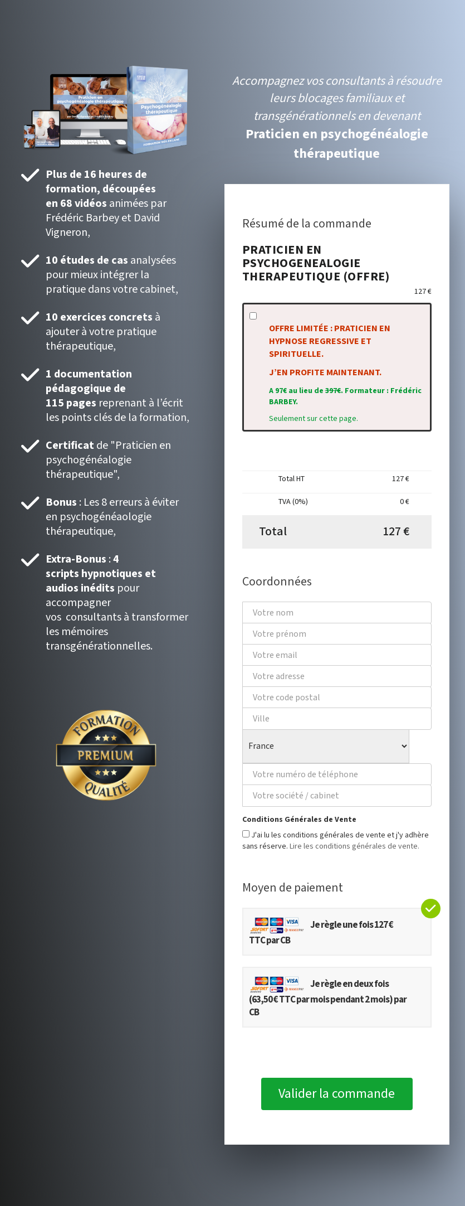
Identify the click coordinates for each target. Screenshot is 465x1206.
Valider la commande (336, 1093)
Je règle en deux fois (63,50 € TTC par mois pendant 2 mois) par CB (328, 997)
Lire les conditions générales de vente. (354, 846)
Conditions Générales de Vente (299, 820)
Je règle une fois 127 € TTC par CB (321, 931)
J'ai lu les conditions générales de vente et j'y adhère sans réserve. (335, 840)
